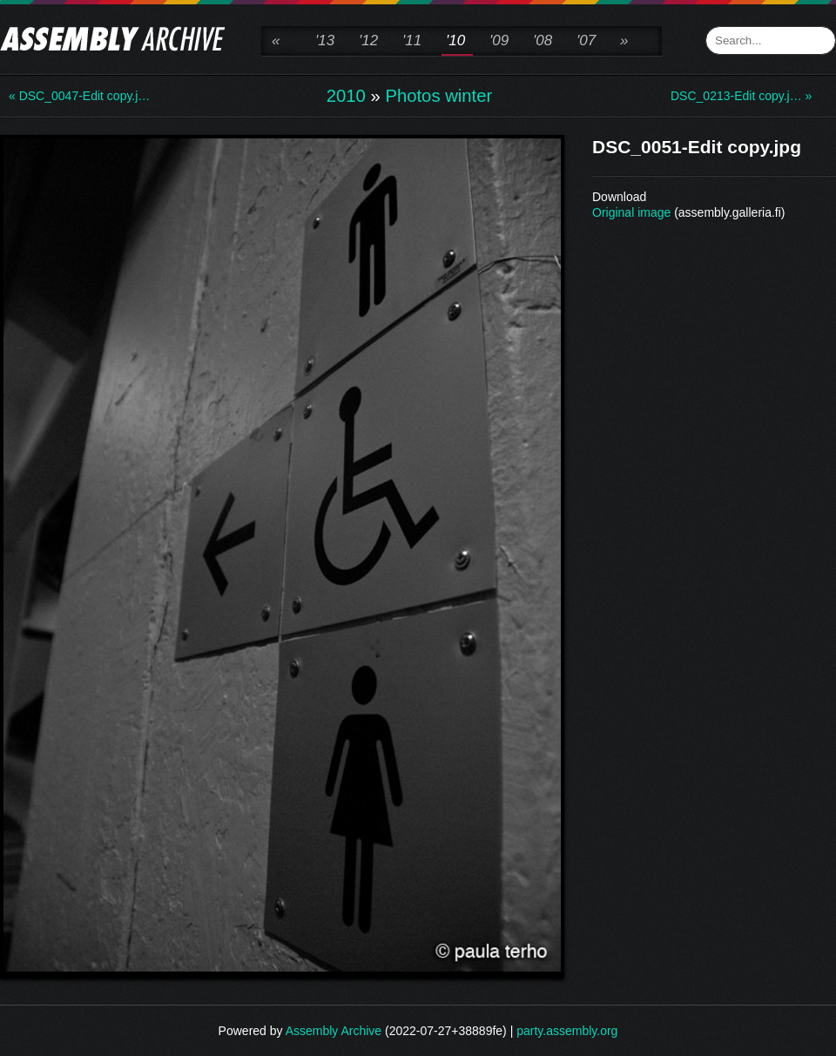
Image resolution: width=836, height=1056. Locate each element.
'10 (455, 40)
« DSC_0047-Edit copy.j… (78, 96)
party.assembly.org (566, 1031)
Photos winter (438, 95)
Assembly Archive (333, 1031)
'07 (586, 40)
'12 (368, 40)
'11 (411, 40)
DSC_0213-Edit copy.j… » (740, 96)
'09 (499, 40)
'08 (542, 40)
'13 (324, 40)
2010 (346, 95)
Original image (631, 212)
